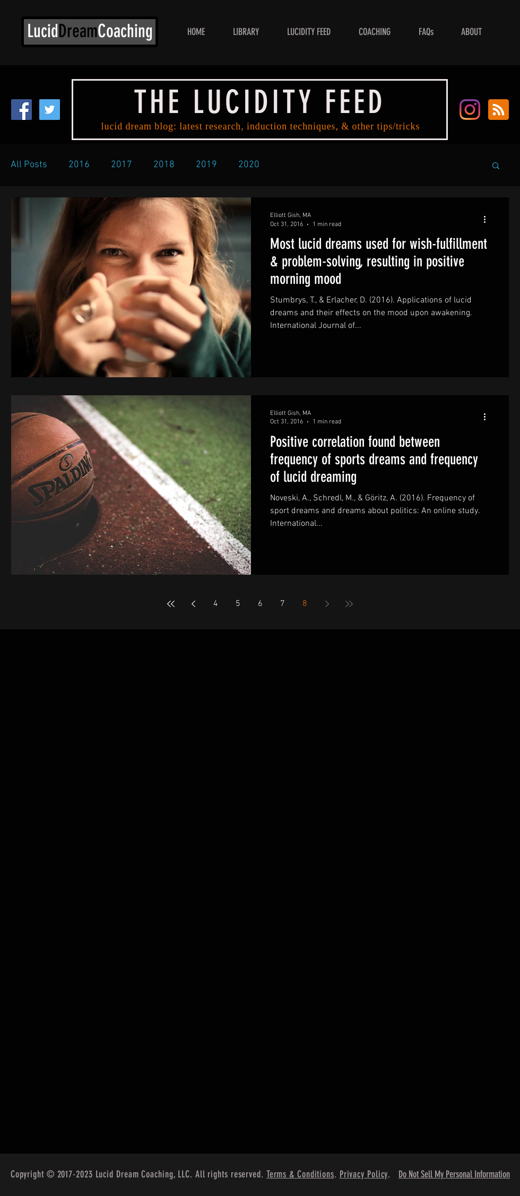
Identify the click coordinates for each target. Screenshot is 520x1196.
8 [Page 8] (304, 604)
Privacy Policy (364, 1174)
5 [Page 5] (238, 604)
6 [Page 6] (260, 604)
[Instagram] (470, 109)
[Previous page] (193, 603)
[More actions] (488, 219)
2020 (248, 164)
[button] (496, 166)
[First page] (170, 603)
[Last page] (349, 603)
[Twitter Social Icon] (49, 109)
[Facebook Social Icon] (21, 109)
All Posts (29, 164)
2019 (206, 164)
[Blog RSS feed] (498, 110)
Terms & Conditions (300, 1174)
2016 (79, 164)
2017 (121, 164)
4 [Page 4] (215, 604)
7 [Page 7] (282, 604)
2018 (164, 164)
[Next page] (326, 603)
